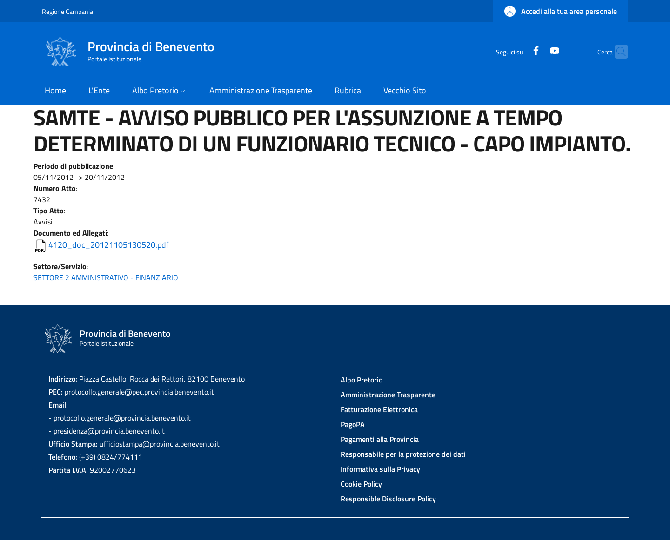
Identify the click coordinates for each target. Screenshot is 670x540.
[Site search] (617, 51)
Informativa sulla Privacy (380, 468)
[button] (560, 11)
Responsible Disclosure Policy (388, 498)
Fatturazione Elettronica (379, 409)
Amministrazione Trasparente (388, 394)
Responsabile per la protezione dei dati (403, 454)
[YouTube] (536, 51)
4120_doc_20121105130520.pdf (108, 244)
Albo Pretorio (361, 379)
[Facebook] (518, 51)
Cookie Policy (361, 483)
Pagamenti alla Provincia (380, 439)
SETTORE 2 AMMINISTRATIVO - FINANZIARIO (106, 277)
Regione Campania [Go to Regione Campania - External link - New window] (67, 11)
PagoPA (353, 424)
